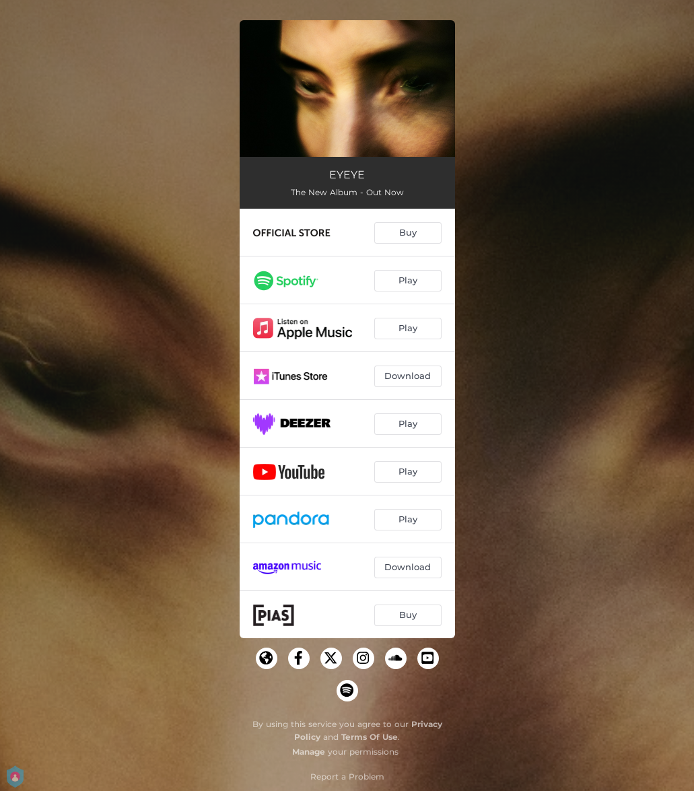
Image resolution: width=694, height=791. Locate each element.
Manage (308, 752)
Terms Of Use (369, 737)
